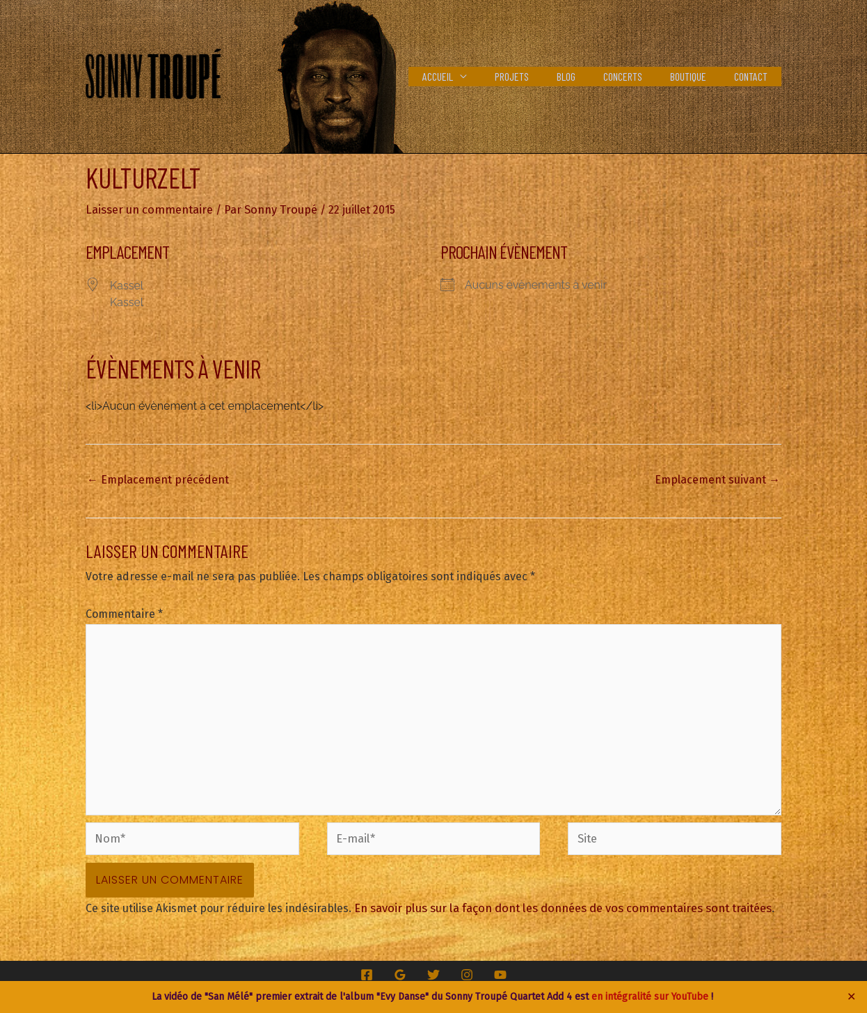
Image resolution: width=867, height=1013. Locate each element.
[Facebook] (366, 964)
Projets (537, 76)
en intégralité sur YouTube (649, 997)
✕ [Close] (852, 997)
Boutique (696, 76)
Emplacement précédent (158, 479)
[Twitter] (433, 964)
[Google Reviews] (400, 964)
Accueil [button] (468, 76)
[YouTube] (500, 964)
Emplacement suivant (717, 479)
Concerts (636, 76)
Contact (753, 76)
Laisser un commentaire (148, 209)
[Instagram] (467, 964)
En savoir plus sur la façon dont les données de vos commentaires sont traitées (558, 897)
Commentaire (124, 613)
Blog (585, 76)
